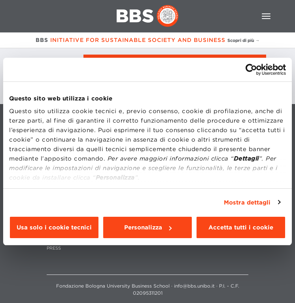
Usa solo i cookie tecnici (54, 227)
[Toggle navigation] (266, 16)
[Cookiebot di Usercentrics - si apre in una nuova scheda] (251, 70)
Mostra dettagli (247, 202)
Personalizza (148, 227)
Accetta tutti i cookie (240, 227)
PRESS (54, 248)
